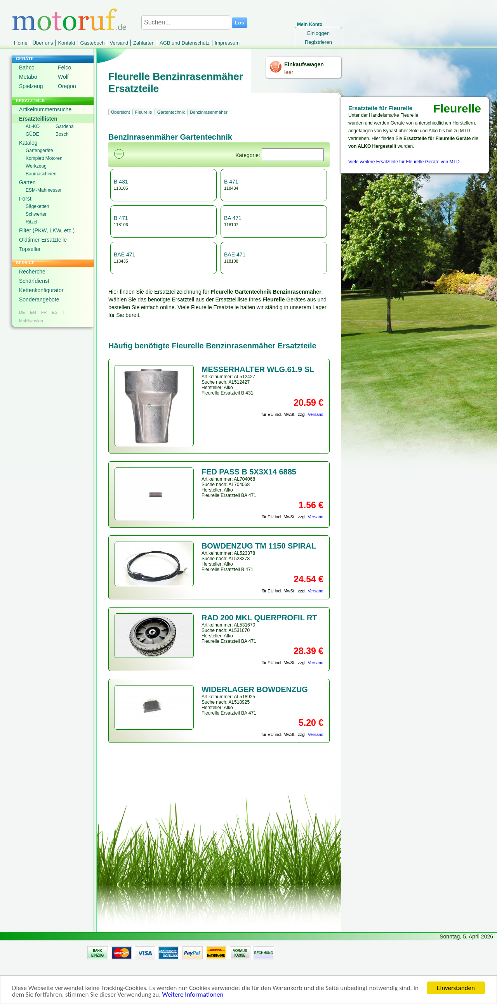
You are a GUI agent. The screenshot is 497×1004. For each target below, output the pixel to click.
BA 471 (233, 218)
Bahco (27, 67)
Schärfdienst (34, 281)
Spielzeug (31, 86)
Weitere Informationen (192, 998)
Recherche (32, 271)
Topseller (30, 249)
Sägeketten (37, 206)
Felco (64, 67)
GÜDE (32, 134)
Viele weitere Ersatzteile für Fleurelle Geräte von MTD (404, 161)
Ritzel (31, 222)
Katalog (28, 143)
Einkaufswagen (304, 64)
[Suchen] (293, 154)
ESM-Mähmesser (44, 190)
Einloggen (318, 33)
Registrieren (318, 42)
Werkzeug (36, 166)
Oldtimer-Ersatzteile (43, 240)
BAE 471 (124, 254)
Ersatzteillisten (38, 119)
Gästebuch (92, 43)
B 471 (231, 181)
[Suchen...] (185, 22)
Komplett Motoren (44, 158)
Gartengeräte (39, 150)
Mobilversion (31, 321)
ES (54, 312)
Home (21, 43)
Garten (27, 182)
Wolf (63, 77)
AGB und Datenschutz (185, 43)
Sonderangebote (39, 299)
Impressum (227, 43)
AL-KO (33, 126)
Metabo (28, 77)
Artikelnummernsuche (45, 109)
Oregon (67, 86)
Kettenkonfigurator (41, 290)
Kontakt (66, 43)
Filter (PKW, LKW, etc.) (47, 230)
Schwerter (36, 214)
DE (22, 312)
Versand (118, 43)
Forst (25, 199)
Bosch (62, 134)
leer (288, 72)
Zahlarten (144, 43)
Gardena (65, 126)
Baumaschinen (41, 174)
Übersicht (120, 112)
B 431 (121, 181)
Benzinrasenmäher (209, 112)
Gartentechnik (171, 112)
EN (33, 312)
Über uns (43, 43)
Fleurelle (143, 112)
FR (44, 312)
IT (64, 312)
